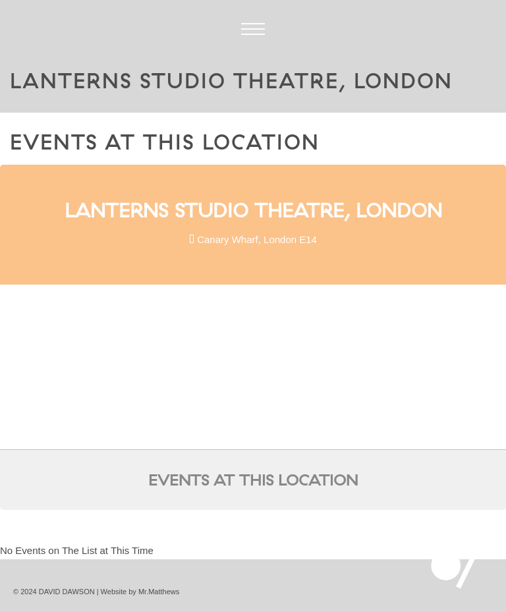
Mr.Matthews (158, 592)
